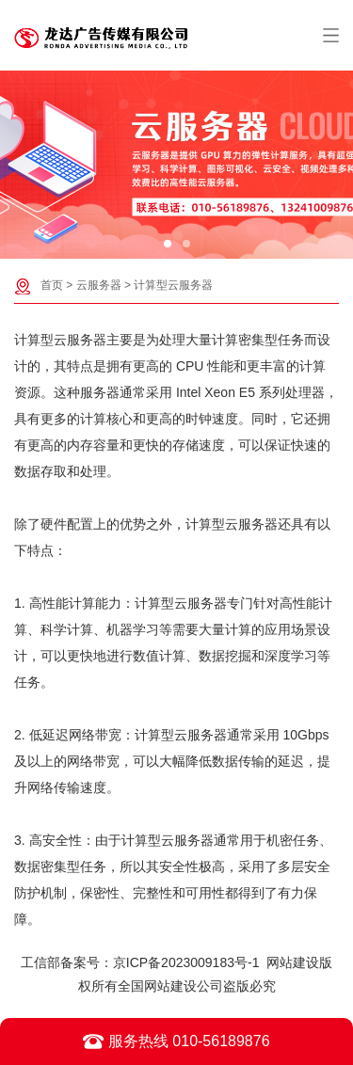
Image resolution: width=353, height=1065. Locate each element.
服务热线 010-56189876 (176, 1041)
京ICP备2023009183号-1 (186, 962)
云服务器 (98, 285)
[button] (167, 243)
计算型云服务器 (173, 285)
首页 (51, 285)
